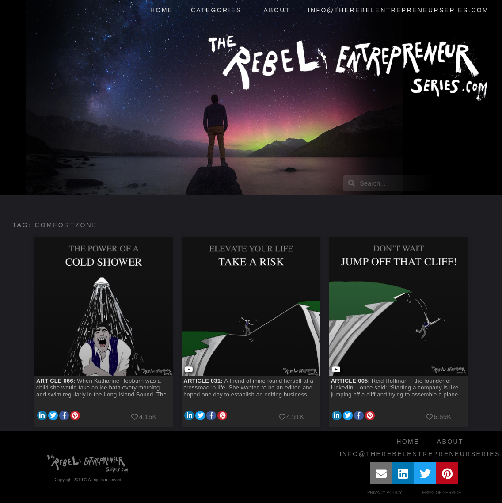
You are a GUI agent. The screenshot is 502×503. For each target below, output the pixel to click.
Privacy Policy (384, 492)
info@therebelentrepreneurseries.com (398, 10)
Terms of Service (440, 492)
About (276, 10)
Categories (218, 10)
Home (161, 10)
